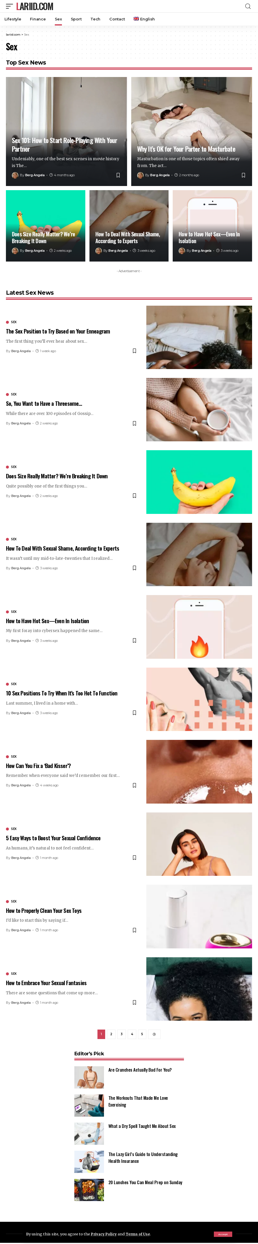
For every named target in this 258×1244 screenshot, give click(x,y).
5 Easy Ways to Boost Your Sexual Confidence (53, 837)
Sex (14, 322)
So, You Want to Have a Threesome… (44, 403)
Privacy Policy (105, 1234)
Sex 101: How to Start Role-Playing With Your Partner (64, 144)
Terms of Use (140, 1234)
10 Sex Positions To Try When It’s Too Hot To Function (62, 693)
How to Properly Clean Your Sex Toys (43, 910)
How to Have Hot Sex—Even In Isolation (209, 237)
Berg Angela (35, 175)
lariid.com (34, 6)
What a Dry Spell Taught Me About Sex (142, 1127)
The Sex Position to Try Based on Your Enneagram (58, 331)
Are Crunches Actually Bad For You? (140, 1070)
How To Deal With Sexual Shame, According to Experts (127, 237)
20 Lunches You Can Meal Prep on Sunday (145, 1183)
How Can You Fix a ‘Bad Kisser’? (38, 765)
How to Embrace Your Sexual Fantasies (46, 982)
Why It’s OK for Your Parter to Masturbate (186, 148)
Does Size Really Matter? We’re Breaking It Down (43, 237)
